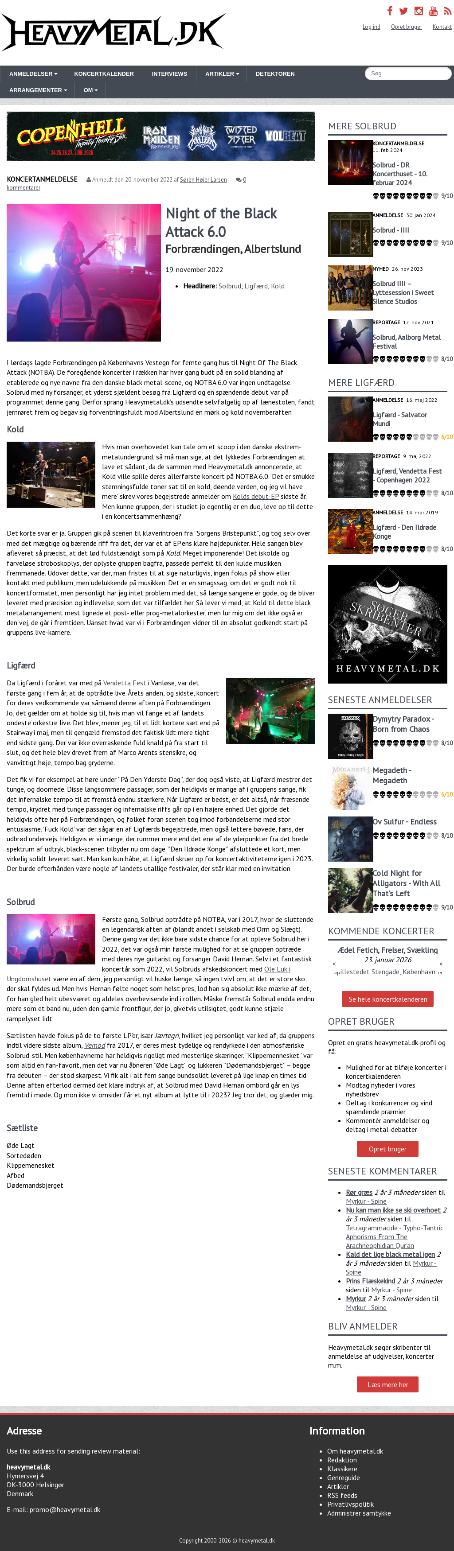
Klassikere (342, 1468)
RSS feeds (342, 1495)
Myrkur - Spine (366, 1201)
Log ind (371, 27)
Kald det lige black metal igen (390, 1254)
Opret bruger (406, 27)
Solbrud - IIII (390, 229)
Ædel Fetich (358, 950)
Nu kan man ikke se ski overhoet (393, 1209)
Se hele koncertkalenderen (388, 999)
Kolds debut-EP (256, 496)
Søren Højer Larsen (203, 179)
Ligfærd (256, 285)
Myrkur (356, 1298)
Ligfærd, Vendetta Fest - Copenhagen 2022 (407, 475)
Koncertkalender (103, 73)
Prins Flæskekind (370, 1280)
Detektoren (275, 73)
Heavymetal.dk (113, 33)
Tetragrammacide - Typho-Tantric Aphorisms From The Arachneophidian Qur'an (394, 1236)
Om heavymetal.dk (355, 1450)
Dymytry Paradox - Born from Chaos (403, 724)
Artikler (338, 1486)
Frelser (392, 950)
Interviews (169, 73)
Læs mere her (388, 1384)
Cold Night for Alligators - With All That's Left (406, 883)
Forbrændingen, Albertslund (233, 248)
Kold (278, 285)
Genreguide (343, 1477)
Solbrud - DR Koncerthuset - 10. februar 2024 (399, 173)
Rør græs (359, 1192)
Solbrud (230, 285)
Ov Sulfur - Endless (404, 821)
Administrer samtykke (359, 1512)
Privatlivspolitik (350, 1504)
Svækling (422, 950)
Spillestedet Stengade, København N (387, 971)
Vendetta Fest (124, 682)
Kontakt (442, 27)
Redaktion (342, 1459)
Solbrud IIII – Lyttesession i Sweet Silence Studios (403, 292)
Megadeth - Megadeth (391, 775)
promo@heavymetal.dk (65, 1509)
